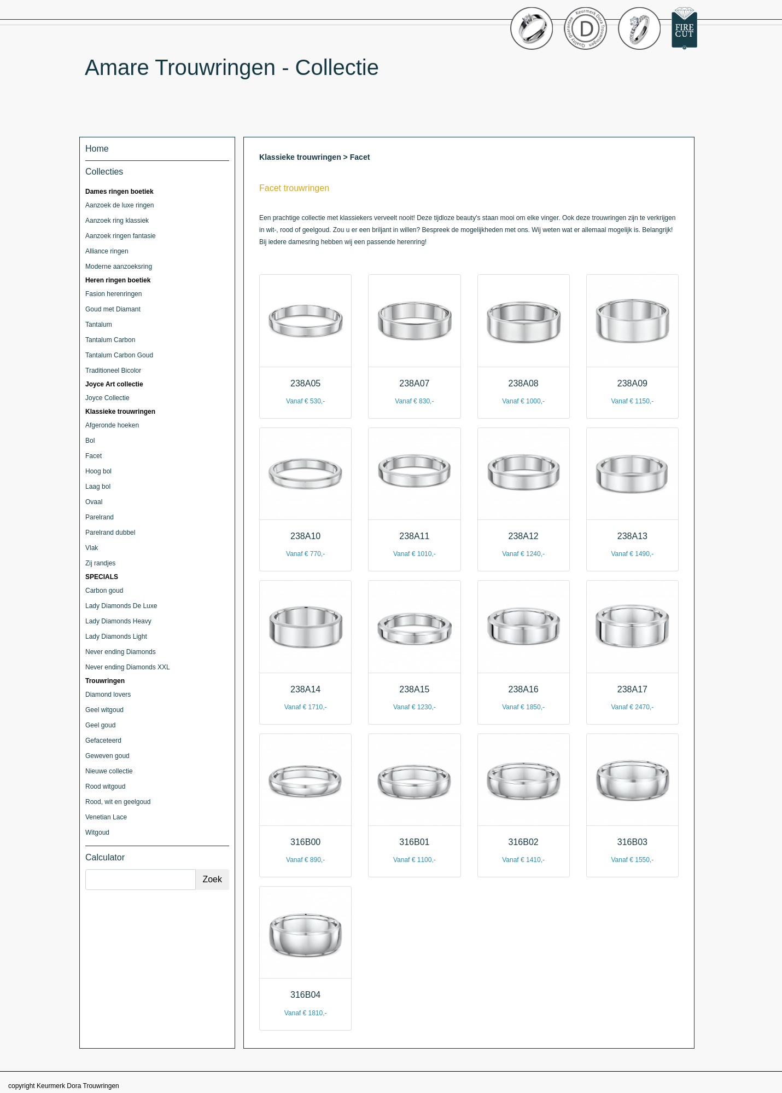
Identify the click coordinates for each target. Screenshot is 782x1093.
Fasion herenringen (113, 294)
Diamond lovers (108, 694)
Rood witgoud (105, 786)
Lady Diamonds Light (116, 636)
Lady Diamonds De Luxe (121, 606)
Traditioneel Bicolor (113, 370)
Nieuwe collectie (109, 771)
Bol (90, 440)
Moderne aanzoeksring (118, 266)
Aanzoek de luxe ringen (119, 205)
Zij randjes (100, 563)
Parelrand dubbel (110, 532)
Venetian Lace (106, 817)
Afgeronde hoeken (112, 425)
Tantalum (98, 324)
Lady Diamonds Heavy (118, 621)
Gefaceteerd (103, 740)
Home (97, 148)
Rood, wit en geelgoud (117, 802)
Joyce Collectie (107, 398)
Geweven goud (107, 756)
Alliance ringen (107, 251)
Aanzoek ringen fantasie (120, 236)
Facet (93, 456)
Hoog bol (98, 471)
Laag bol (97, 486)
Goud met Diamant (113, 309)
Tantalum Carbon (110, 340)
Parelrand (99, 517)
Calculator (105, 857)
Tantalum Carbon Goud (119, 355)
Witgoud (97, 832)
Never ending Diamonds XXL (127, 667)
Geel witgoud (104, 710)
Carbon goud (104, 590)
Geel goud (100, 725)
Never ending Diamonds (120, 652)
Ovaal (93, 502)
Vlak (91, 548)
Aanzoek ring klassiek (117, 220)
